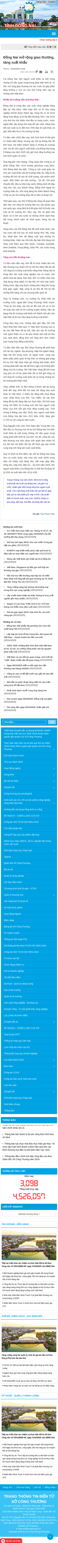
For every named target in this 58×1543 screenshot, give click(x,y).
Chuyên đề (9, 787)
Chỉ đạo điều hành (13, 882)
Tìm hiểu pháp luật (13, 828)
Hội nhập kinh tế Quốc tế (16, 901)
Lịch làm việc (10, 1085)
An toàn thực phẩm (13, 907)
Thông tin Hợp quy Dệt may (17, 1041)
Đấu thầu (8, 1066)
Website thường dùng (29, 1214)
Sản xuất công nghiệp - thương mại (21, 1002)
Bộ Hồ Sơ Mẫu (11, 781)
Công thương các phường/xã (18, 793)
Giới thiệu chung (12, 1104)
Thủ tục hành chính (13, 762)
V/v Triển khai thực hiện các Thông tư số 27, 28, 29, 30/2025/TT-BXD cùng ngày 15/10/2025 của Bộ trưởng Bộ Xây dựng (28, 534)
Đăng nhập (50, 1487)
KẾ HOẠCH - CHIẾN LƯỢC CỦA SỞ (21, 816)
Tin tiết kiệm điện (12, 977)
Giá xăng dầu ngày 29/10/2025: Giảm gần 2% (28, 707)
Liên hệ (37, 1487)
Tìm (52, 722)
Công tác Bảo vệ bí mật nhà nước (20, 1079)
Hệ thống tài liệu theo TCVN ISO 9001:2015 (25, 945)
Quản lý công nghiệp (14, 876)
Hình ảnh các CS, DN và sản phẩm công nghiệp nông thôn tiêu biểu (27, 801)
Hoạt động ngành (12, 768)
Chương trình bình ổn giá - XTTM (20, 888)
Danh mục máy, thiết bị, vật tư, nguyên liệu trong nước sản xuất (27, 842)
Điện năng (9, 920)
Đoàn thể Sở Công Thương (17, 863)
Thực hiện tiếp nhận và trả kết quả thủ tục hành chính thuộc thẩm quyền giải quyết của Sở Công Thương (27, 746)
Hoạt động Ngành (12, 914)
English (52, 2)
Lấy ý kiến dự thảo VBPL (16, 1015)
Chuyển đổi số (11, 1022)
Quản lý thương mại (13, 895)
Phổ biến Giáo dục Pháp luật (18, 850)
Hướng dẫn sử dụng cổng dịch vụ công (23, 809)
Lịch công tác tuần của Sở (17, 1047)
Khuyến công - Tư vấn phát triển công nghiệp (25, 1009)
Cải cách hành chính (14, 755)
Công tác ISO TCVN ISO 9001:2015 (21, 822)
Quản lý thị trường (13, 996)
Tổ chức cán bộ (11, 958)
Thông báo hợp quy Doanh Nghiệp (20, 1053)
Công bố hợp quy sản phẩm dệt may (21, 834)
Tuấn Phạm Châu (47, 514)
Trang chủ (7, 1487)
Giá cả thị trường (12, 990)
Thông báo (9, 1110)
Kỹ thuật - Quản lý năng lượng (18, 983)
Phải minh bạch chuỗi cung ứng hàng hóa (27, 690)
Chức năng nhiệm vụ (14, 964)
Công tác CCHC (11, 1072)
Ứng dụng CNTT (12, 1034)
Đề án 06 (8, 869)
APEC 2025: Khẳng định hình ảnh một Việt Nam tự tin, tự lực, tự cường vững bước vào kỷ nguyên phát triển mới (28, 648)
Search (7, 857)
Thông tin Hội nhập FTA (15, 939)
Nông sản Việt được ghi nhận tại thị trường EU (29, 559)
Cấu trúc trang (23, 1487)
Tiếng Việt (41, 2)
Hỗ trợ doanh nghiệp (14, 971)
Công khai (9, 774)
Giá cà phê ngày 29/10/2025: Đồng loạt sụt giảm (29, 699)
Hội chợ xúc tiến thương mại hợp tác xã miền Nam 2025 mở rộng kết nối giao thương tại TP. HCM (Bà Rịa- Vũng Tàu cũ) (28, 578)
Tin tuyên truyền (11, 933)
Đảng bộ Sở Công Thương (17, 926)
